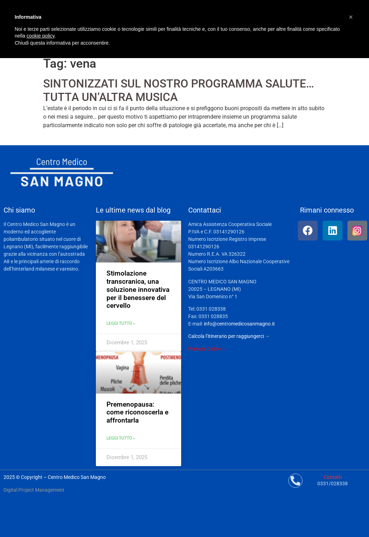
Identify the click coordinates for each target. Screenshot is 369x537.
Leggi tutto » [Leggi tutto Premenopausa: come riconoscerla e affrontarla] (120, 438)
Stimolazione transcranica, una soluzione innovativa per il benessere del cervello (137, 289)
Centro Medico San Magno (77, 477)
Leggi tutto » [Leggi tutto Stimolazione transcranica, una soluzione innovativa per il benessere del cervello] (120, 323)
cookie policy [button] (40, 36)
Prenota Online (204, 349)
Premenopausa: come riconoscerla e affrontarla (137, 412)
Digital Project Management (34, 490)
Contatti (333, 477)
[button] (351, 17)
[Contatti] (295, 481)
